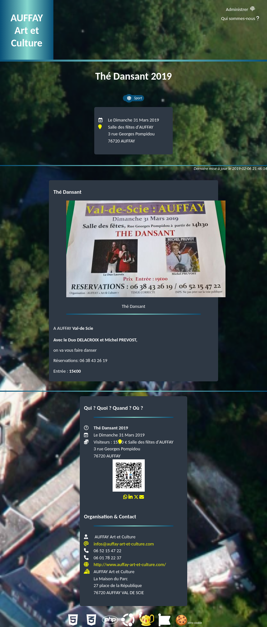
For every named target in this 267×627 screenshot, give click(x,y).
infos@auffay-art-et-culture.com (124, 544)
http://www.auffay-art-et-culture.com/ (130, 564)
